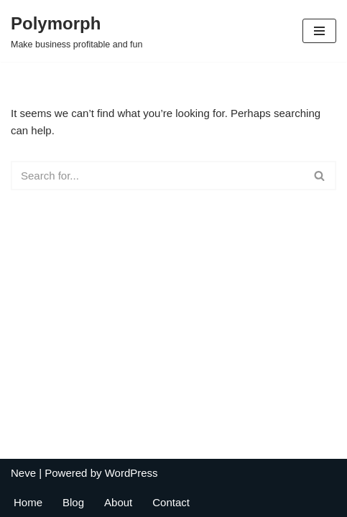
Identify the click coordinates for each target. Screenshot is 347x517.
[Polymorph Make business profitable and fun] (76, 31)
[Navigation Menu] (319, 31)
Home (28, 502)
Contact (171, 502)
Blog (73, 502)
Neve (23, 473)
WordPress (131, 473)
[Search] (157, 175)
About (118, 502)
